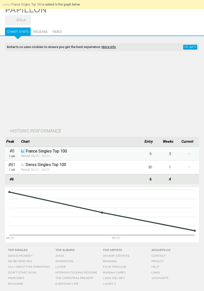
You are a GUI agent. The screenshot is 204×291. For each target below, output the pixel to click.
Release (40, 31)
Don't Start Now (22, 272)
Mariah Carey (114, 272)
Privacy (157, 261)
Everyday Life (67, 283)
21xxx (59, 255)
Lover (60, 267)
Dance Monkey (20, 255)
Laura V (109, 283)
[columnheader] (12, 142)
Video (57, 31)
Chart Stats (18, 31)
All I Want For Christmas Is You (34, 267)
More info (109, 47)
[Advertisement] (75, 90)
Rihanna (110, 261)
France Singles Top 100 (46, 151)
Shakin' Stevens (116, 255)
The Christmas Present (74, 278)
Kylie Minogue (114, 267)
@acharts (159, 278)
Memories (16, 278)
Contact (158, 255)
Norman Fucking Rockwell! (78, 272)
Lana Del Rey (114, 278)
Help (155, 267)
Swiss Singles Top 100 (46, 164)
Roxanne (15, 283)
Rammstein (64, 261)
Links (155, 272)
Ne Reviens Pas (20, 261)
